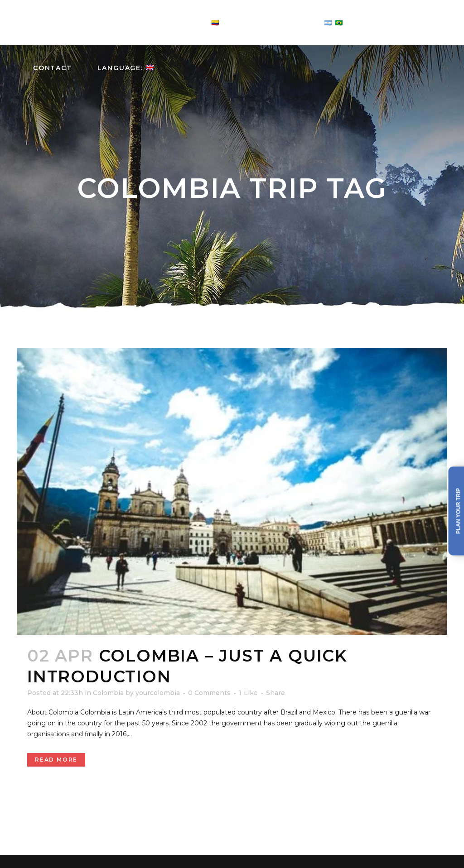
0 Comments (209, 693)
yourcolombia (157, 693)
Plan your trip (458, 511)
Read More (56, 759)
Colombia (108, 693)
